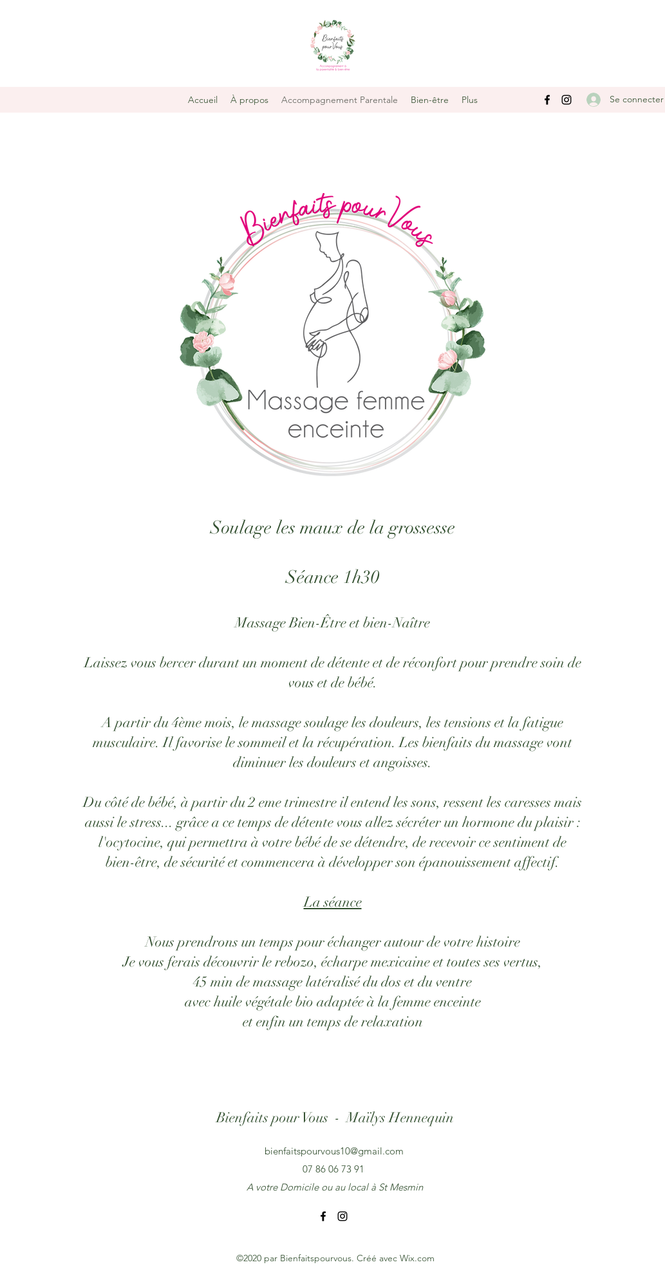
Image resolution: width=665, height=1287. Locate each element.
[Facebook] (547, 99)
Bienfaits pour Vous (272, 1117)
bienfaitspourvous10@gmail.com (334, 1151)
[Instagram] (566, 99)
